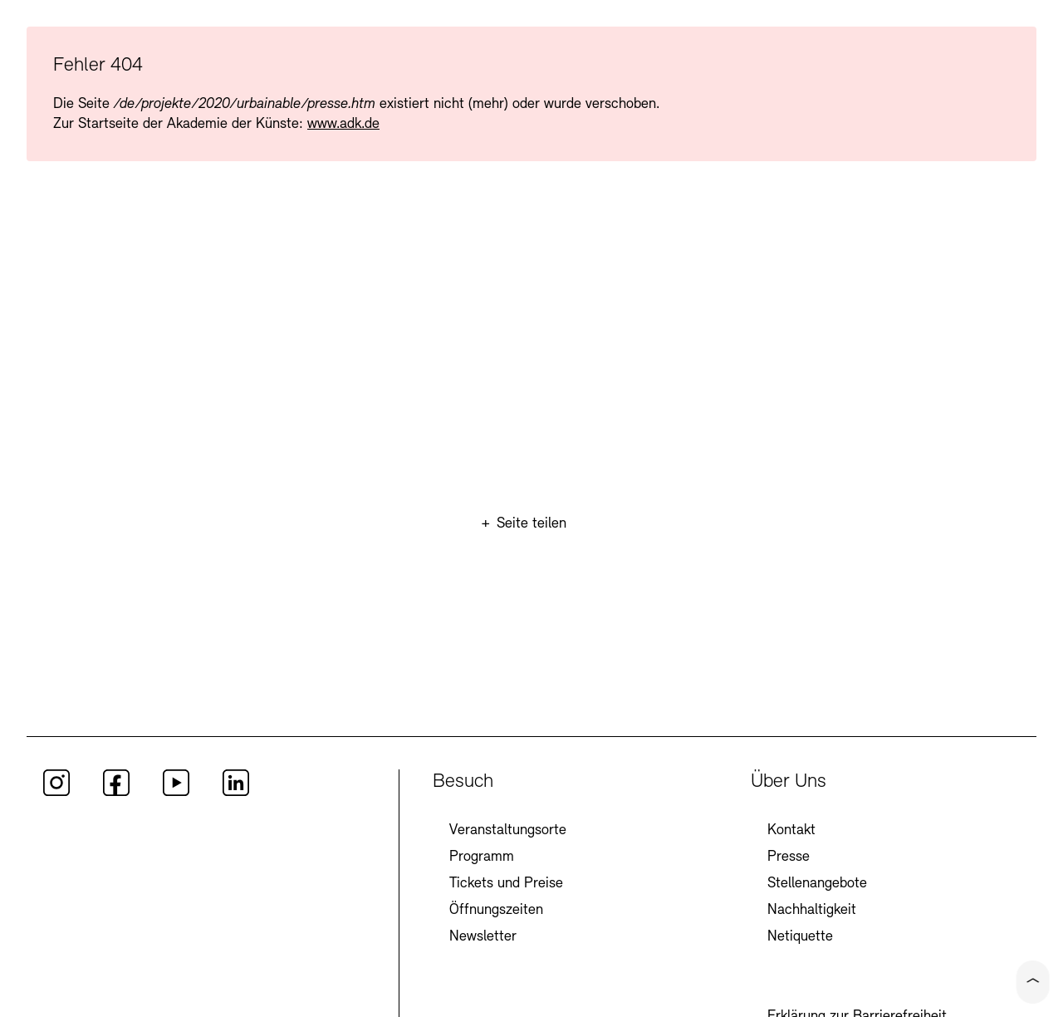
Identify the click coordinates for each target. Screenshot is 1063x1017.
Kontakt (791, 830)
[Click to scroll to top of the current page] (1033, 982)
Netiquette (800, 937)
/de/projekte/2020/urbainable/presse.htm (244, 104)
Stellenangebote (817, 884)
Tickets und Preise (506, 884)
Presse (788, 857)
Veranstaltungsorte (507, 830)
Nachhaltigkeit (811, 910)
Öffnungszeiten (496, 910)
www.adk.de (343, 124)
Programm (481, 857)
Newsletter (483, 937)
